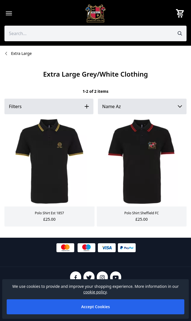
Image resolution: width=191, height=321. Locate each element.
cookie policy (95, 292)
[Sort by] (142, 106)
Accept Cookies (95, 306)
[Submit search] (180, 33)
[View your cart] (181, 13)
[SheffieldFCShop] (95, 13)
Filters (15, 106)
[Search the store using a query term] (87, 33)
